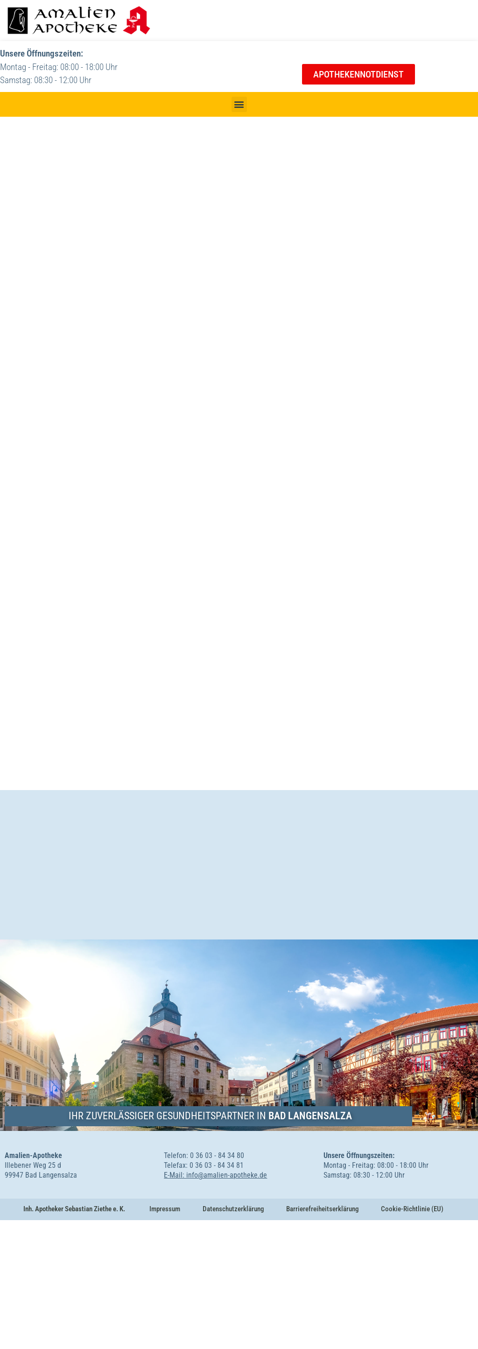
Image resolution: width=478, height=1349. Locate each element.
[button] (239, 104)
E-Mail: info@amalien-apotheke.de (215, 1304)
